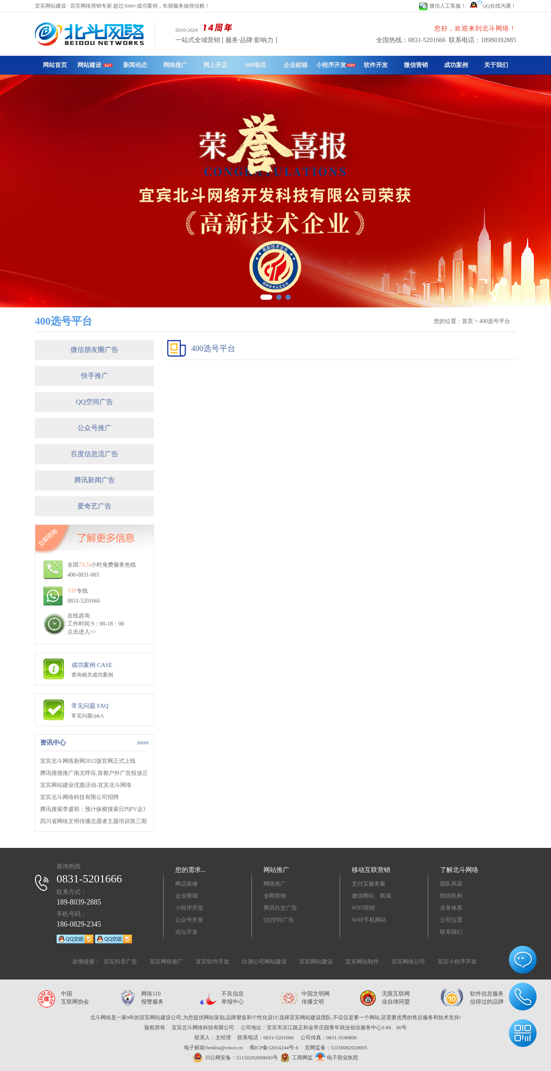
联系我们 (451, 932)
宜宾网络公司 (408, 962)
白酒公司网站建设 (264, 962)
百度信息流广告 (94, 454)
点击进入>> (81, 632)
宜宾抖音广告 (120, 962)
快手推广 (94, 376)
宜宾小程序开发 (457, 962)
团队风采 (451, 884)
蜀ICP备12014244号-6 (273, 1048)
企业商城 (186, 896)
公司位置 (451, 920)
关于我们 (496, 65)
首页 (467, 321)
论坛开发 (186, 932)
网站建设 (95, 65)
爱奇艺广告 (94, 506)
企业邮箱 (296, 65)
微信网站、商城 (371, 896)
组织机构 (451, 896)
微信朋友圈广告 (94, 350)
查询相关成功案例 (92, 675)
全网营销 (274, 896)
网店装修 (186, 884)
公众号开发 (189, 920)
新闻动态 (135, 65)
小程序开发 (336, 65)
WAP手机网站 (369, 920)
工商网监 (295, 1058)
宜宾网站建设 (316, 962)
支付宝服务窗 (368, 884)
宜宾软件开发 (212, 962)
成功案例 (456, 65)
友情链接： (86, 962)
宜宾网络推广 (166, 962)
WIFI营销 (363, 908)
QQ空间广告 (94, 402)
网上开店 (215, 65)
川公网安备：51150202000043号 (235, 1058)
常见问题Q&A (87, 716)
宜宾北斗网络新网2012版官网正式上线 (88, 761)
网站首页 (55, 65)
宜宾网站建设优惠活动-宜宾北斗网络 (86, 785)
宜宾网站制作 (362, 962)
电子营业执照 (336, 1058)
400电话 (255, 65)
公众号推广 (94, 428)
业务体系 (451, 908)
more (143, 743)
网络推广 (175, 65)
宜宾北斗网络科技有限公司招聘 (79, 797)
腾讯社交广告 (280, 908)
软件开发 (376, 65)
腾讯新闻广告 (94, 480)
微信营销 (416, 65)
